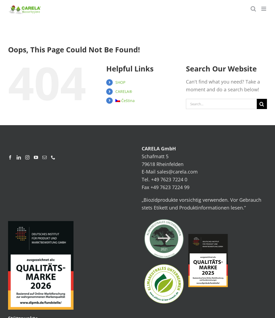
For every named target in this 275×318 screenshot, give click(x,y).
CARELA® (123, 91)
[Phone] (53, 157)
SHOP (120, 82)
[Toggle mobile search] (253, 9)
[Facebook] (10, 157)
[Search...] (221, 104)
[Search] (262, 104)
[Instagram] (27, 157)
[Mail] (44, 157)
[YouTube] (36, 157)
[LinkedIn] (19, 157)
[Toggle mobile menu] (264, 9)
